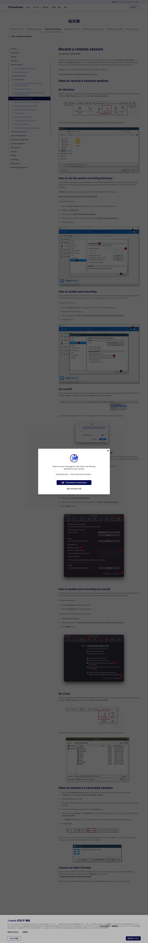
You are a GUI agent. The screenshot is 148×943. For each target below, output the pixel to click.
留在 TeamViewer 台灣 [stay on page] (74, 488)
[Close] (108, 451)
